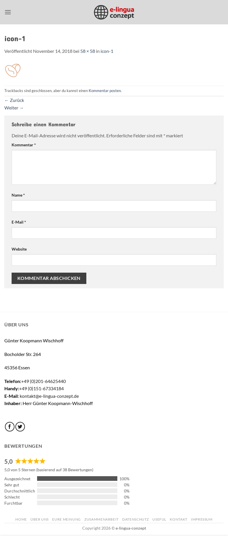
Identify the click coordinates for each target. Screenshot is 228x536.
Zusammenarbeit (101, 519)
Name (18, 195)
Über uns (39, 519)
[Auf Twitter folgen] (20, 426)
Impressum (202, 519)
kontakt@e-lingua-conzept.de (49, 396)
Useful (159, 519)
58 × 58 (87, 51)
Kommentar (24, 144)
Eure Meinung (66, 519)
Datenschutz (135, 519)
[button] (7, 12)
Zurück (14, 100)
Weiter (14, 107)
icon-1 (107, 51)
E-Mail (19, 222)
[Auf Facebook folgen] (9, 426)
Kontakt (178, 519)
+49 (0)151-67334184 (41, 388)
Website (19, 249)
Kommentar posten (105, 90)
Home (21, 519)
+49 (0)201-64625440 (43, 381)
